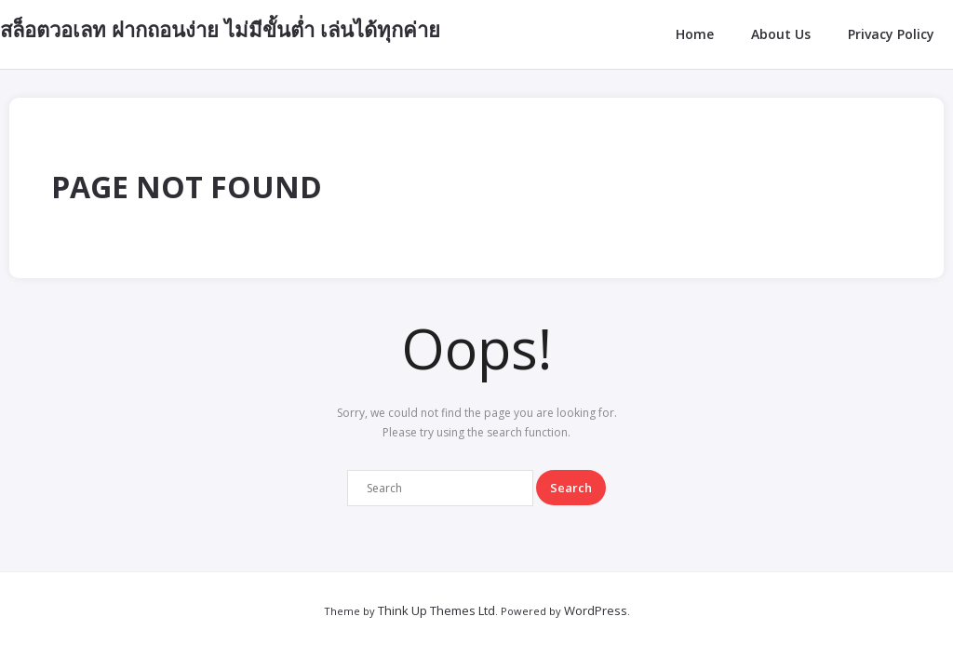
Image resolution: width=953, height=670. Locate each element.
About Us (781, 34)
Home (695, 34)
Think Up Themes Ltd (436, 610)
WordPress (595, 610)
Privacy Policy (891, 34)
